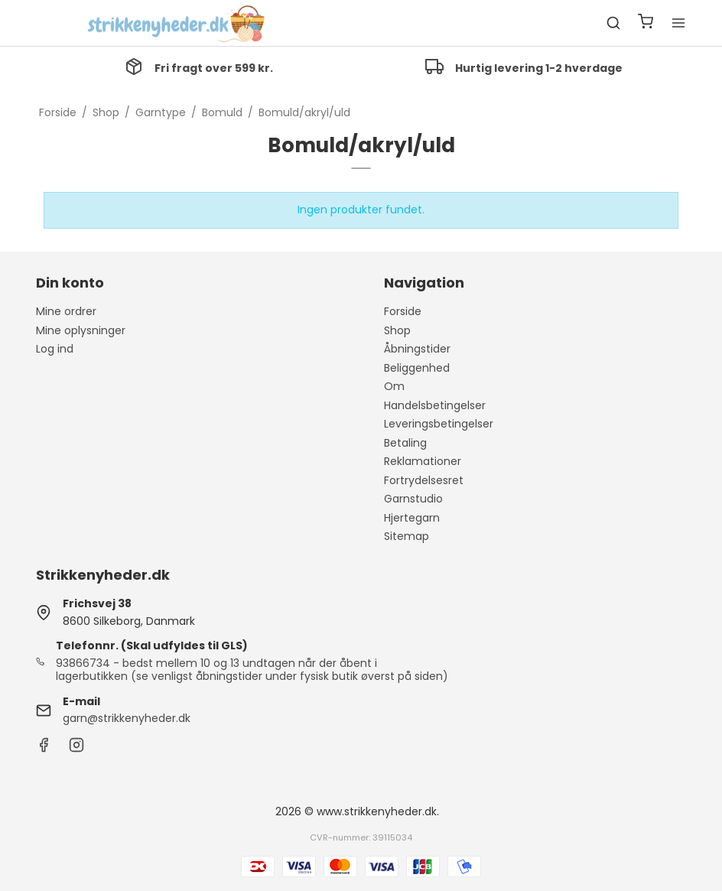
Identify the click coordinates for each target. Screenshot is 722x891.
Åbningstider (417, 348)
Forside (402, 311)
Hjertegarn (412, 517)
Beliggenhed (417, 368)
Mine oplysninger (80, 330)
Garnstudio (413, 498)
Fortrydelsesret (423, 480)
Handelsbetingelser (435, 405)
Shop (397, 330)
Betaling (405, 442)
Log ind (54, 348)
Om (394, 386)
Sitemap (406, 536)
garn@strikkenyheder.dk (126, 718)
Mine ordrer (66, 311)
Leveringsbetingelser (438, 423)
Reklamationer (422, 461)
